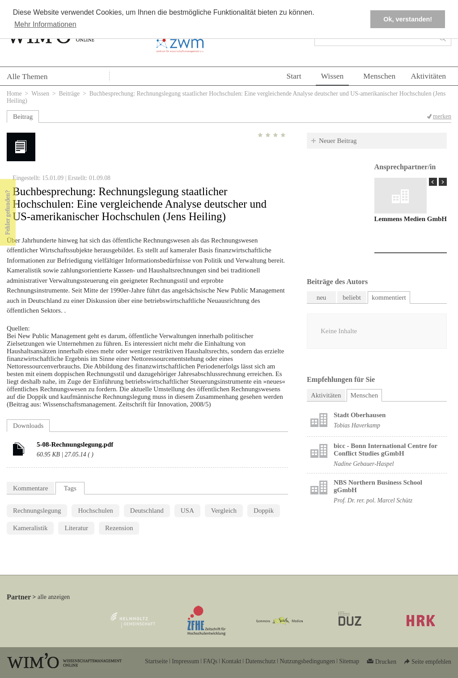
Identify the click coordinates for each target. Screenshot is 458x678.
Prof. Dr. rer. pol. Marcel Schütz (373, 500)
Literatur (76, 528)
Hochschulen (95, 510)
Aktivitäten (428, 75)
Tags (70, 488)
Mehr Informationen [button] (45, 24)
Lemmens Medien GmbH (410, 218)
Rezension (119, 528)
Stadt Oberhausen (360, 415)
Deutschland (147, 510)
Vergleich (224, 510)
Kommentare (30, 488)
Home (14, 93)
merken (442, 116)
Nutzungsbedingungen (307, 661)
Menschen (379, 75)
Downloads (28, 425)
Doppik (264, 510)
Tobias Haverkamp (357, 425)
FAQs (210, 661)
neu (322, 297)
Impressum (185, 661)
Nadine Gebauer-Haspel (364, 463)
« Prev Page (433, 182)
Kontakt (231, 661)
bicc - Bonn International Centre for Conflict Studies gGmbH (385, 449)
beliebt (352, 297)
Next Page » (443, 182)
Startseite (156, 661)
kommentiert (389, 297)
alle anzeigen (54, 597)
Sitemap (349, 661)
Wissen (332, 75)
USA (187, 510)
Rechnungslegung (37, 510)
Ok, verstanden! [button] (407, 19)
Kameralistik (30, 528)
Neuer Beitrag (338, 140)
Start (293, 75)
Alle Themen (27, 76)
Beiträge (69, 93)
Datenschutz (260, 661)
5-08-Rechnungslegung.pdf (75, 444)
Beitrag (23, 116)
